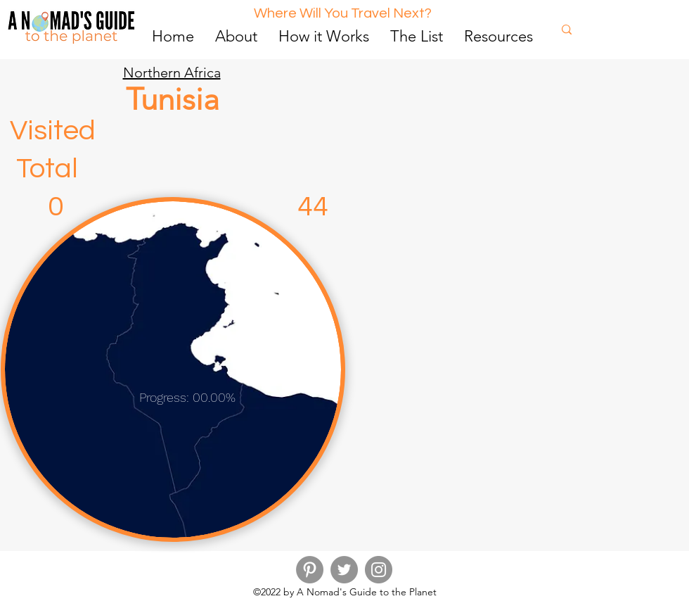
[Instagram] (378, 569)
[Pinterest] (309, 569)
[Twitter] (344, 569)
